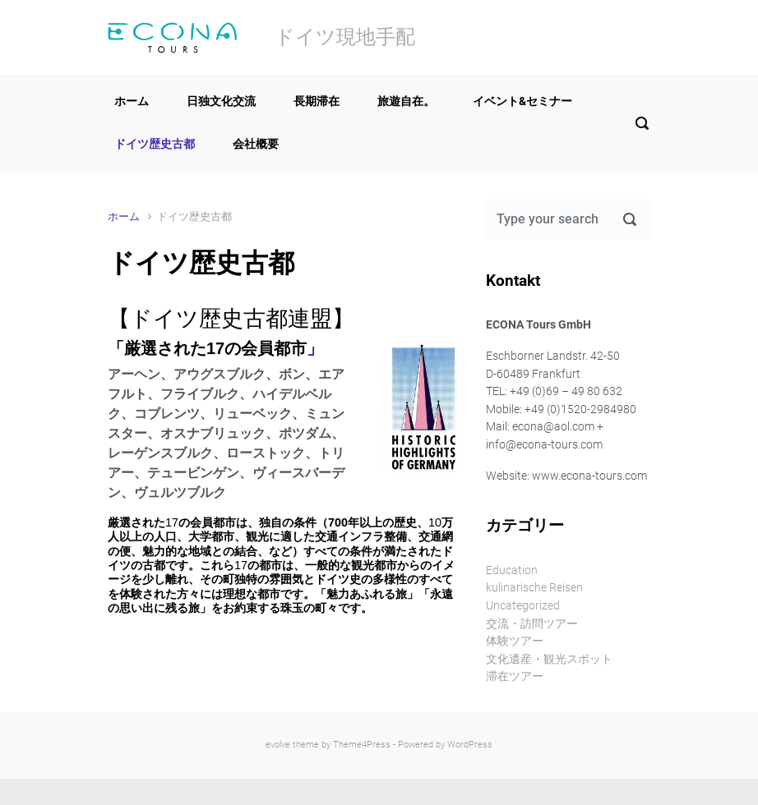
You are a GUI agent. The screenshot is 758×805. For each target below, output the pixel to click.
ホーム (131, 101)
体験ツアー (514, 641)
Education (512, 570)
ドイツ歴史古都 (154, 144)
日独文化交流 (221, 101)
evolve (278, 744)
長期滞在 (316, 101)
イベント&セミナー (522, 101)
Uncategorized (523, 606)
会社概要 (256, 144)
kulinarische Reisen (534, 588)
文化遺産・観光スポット (549, 659)
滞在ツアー (514, 676)
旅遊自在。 (406, 101)
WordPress (469, 744)
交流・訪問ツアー (532, 624)
